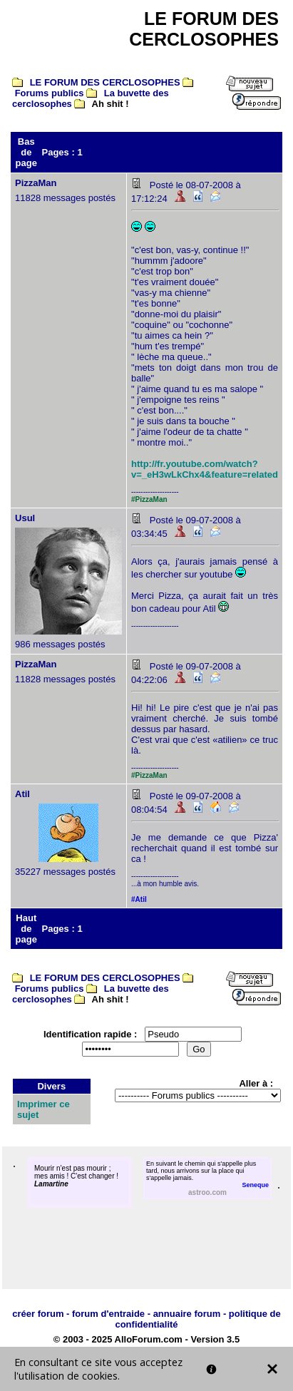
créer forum (37, 1313)
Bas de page (26, 152)
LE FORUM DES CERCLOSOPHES (105, 82)
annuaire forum (187, 1313)
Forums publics (49, 93)
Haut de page (26, 929)
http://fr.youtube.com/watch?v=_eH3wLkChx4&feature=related (204, 469)
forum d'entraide (108, 1313)
